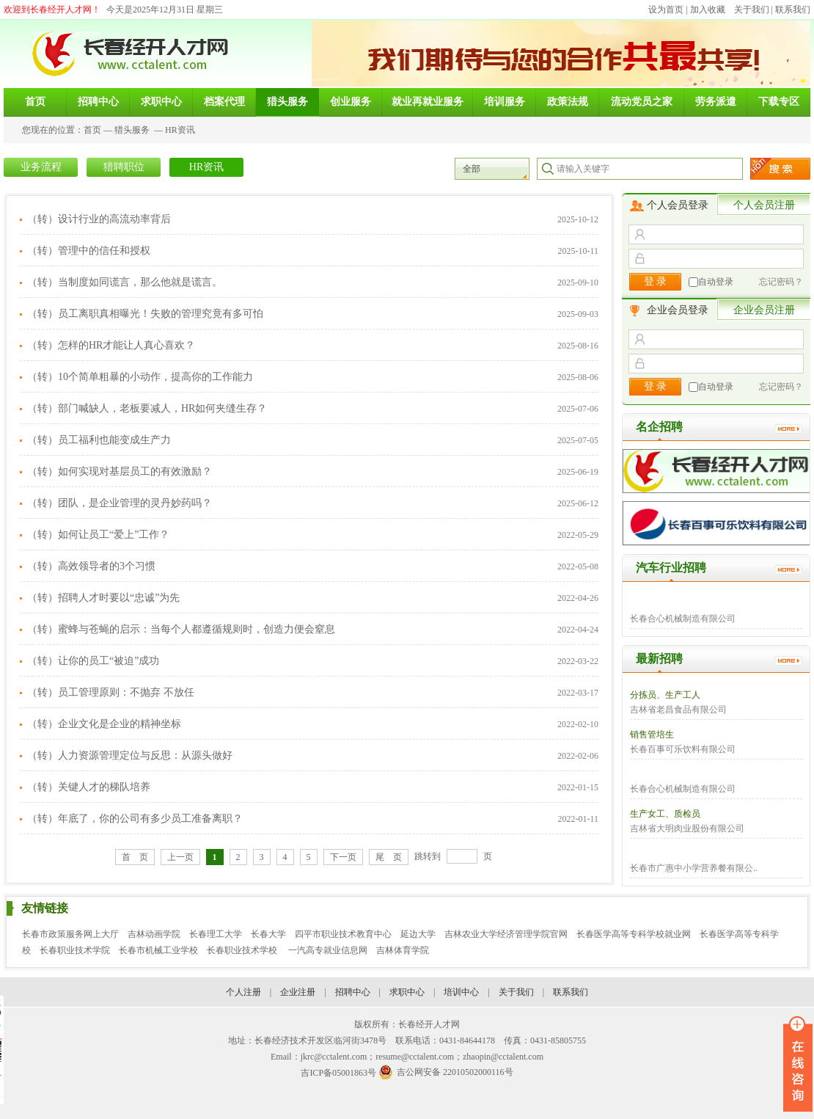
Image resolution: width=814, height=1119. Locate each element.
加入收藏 (707, 9)
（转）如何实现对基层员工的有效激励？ (119, 471)
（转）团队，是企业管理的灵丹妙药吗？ (119, 503)
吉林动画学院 (154, 934)
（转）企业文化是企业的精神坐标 (104, 723)
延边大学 (418, 934)
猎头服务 (132, 130)
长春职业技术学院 (75, 950)
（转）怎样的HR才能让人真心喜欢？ (111, 345)
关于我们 (751, 9)
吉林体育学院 (402, 950)
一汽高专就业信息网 (327, 950)
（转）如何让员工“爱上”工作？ (98, 534)
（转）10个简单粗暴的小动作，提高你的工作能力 (140, 376)
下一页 (343, 857)
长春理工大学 (215, 934)
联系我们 (792, 9)
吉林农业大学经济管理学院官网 (506, 934)
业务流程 (41, 166)
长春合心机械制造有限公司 (683, 618)
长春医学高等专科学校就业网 (633, 934)
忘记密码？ (781, 282)
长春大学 (268, 934)
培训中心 (461, 992)
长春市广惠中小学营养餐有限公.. (694, 868)
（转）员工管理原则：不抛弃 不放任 (110, 692)
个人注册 (243, 992)
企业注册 (297, 992)
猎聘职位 (123, 166)
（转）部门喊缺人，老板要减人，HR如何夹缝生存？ (147, 408)
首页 (92, 130)
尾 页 (388, 857)
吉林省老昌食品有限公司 (678, 709)
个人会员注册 (764, 205)
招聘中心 (352, 992)
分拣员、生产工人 (665, 695)
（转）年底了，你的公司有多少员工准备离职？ (135, 818)
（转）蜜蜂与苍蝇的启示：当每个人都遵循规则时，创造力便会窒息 (181, 629)
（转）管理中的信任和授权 (88, 250)
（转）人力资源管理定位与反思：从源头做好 (129, 755)
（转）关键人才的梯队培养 (88, 786)
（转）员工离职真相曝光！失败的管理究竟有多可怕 (145, 313)
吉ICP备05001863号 (338, 1073)
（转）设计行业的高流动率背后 (99, 219)
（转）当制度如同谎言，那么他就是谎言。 (124, 282)
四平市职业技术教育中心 (343, 934)
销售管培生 (652, 734)
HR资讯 (180, 130)
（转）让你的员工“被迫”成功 (93, 660)
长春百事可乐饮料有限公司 (683, 749)
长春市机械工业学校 (158, 950)
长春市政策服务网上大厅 (70, 934)
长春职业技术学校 (243, 950)
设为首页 (665, 9)
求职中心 (407, 992)
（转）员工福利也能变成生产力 (99, 439)
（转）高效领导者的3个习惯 (91, 566)
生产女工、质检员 (665, 814)
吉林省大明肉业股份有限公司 (687, 828)
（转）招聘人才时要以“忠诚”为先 (103, 597)
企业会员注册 (764, 310)
